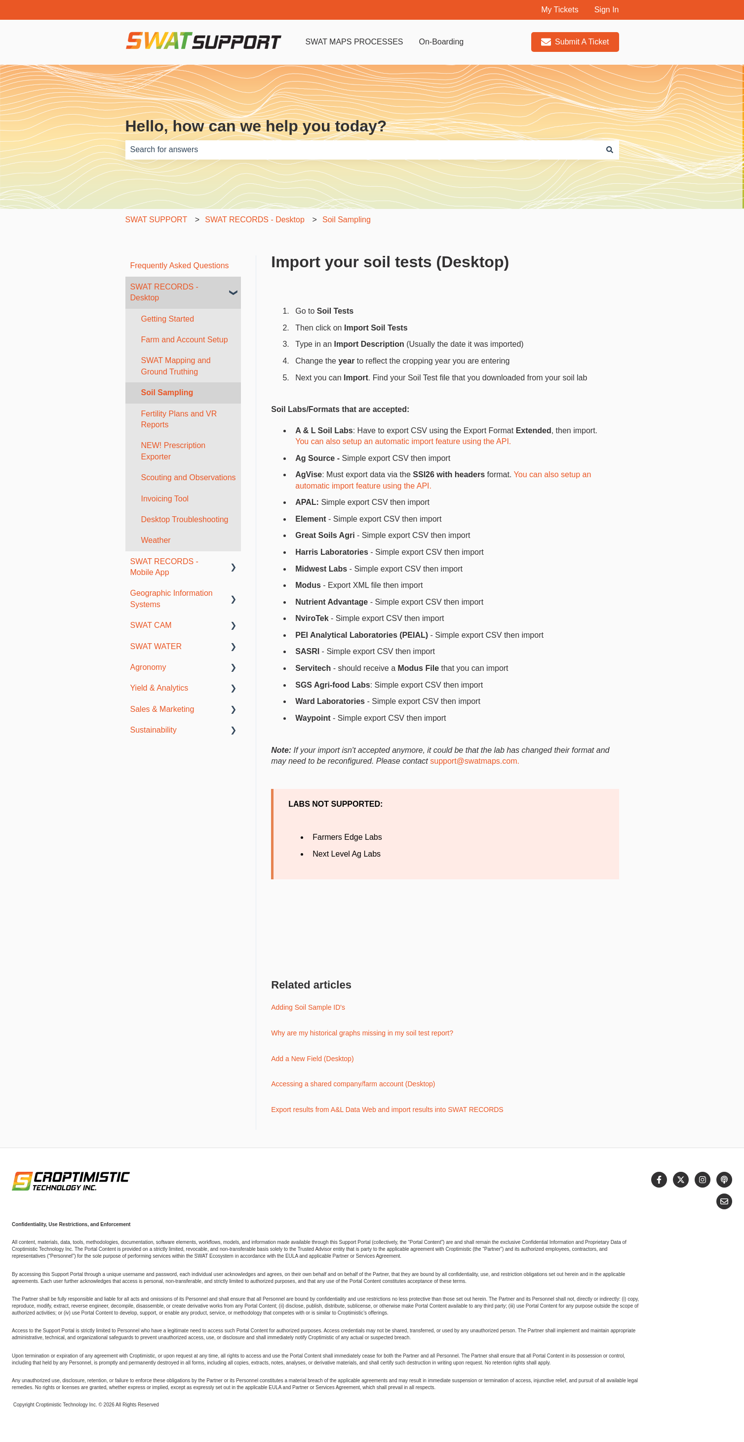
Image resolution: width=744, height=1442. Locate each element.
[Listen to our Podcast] (724, 1180)
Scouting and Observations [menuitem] (188, 477)
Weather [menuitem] (156, 540)
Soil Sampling (346, 219)
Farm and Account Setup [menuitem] (184, 339)
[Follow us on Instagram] (702, 1180)
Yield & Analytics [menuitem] (159, 688)
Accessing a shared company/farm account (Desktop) (353, 1084)
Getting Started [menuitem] (168, 319)
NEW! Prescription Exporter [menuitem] (173, 450)
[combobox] (362, 149)
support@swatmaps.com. (474, 761)
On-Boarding (441, 42)
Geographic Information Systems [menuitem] (171, 598)
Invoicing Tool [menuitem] (165, 498)
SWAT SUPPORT (156, 219)
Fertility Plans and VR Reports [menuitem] (179, 419)
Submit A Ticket (575, 42)
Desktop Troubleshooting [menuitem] (185, 519)
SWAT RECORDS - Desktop (255, 219)
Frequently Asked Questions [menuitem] (179, 265)
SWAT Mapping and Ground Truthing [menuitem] (176, 365)
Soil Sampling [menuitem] (167, 392)
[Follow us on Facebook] (659, 1180)
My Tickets (560, 9)
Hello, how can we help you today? (256, 126)
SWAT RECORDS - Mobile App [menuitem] (164, 567)
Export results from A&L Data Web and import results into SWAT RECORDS (387, 1109)
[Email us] (724, 1201)
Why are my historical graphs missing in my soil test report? (362, 1033)
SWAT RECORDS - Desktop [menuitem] (164, 292)
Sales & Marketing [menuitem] (162, 709)
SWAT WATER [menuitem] (156, 646)
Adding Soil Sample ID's (308, 1007)
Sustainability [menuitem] (153, 730)
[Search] (609, 149)
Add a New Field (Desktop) (312, 1059)
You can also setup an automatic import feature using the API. (403, 441)
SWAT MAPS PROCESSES (354, 42)
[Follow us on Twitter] (681, 1180)
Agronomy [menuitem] (148, 667)
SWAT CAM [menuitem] (151, 625)
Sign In (606, 9)
